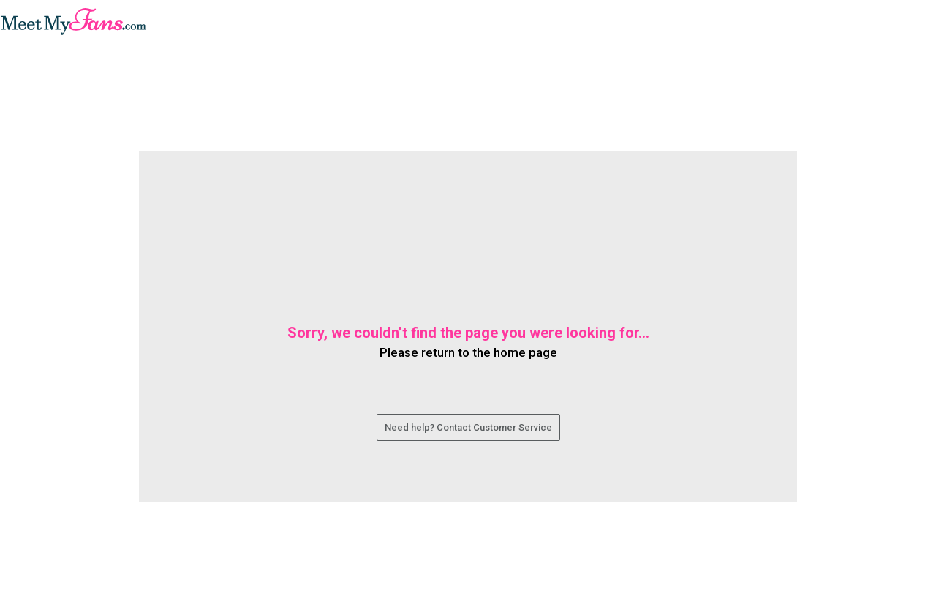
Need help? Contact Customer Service (468, 427)
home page (525, 352)
